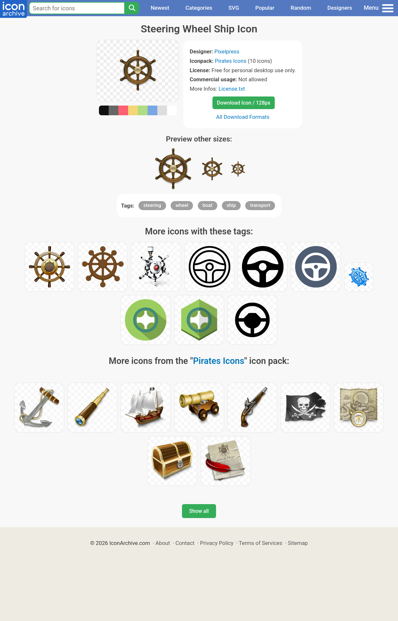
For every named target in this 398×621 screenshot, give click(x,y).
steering (152, 205)
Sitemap (298, 543)
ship (231, 205)
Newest (160, 8)
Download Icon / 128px (243, 103)
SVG (233, 8)
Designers (339, 8)
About (162, 543)
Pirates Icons (230, 61)
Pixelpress (226, 51)
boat (207, 205)
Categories (199, 8)
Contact (185, 543)
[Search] (131, 8)
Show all (199, 511)
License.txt (232, 88)
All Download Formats (243, 117)
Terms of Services (260, 543)
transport (260, 205)
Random (301, 8)
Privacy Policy (216, 543)
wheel (181, 205)
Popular (264, 8)
